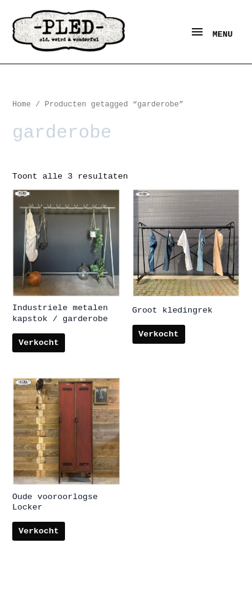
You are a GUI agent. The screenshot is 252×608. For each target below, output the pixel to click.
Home (21, 104)
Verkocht (38, 342)
